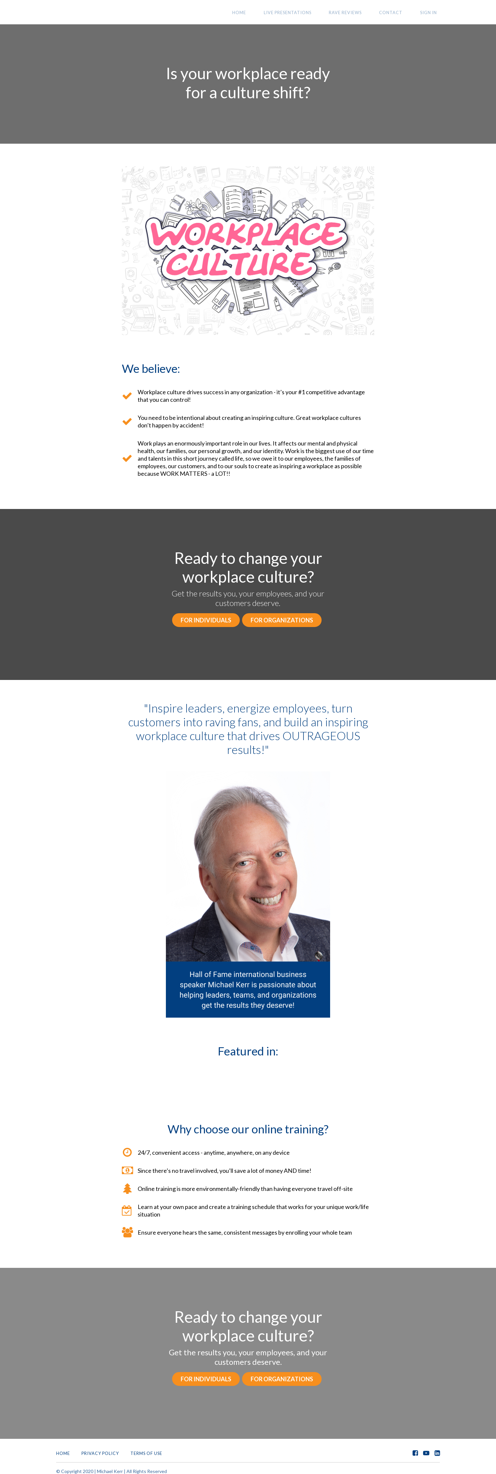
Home (63, 1447)
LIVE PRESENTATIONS (308, 12)
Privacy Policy (100, 1447)
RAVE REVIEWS (360, 12)
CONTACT (400, 12)
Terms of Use (146, 1447)
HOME (266, 12)
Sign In (431, 12)
